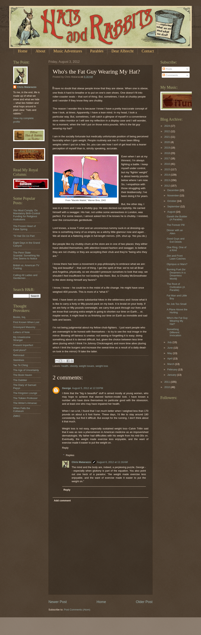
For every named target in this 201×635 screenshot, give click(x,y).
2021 (167, 136)
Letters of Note (21, 332)
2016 (167, 163)
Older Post (144, 602)
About (40, 51)
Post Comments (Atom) (77, 609)
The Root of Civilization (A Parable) (176, 287)
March (171, 364)
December (173, 190)
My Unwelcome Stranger (21, 339)
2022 (167, 131)
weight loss (102, 365)
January (172, 374)
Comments (170, 75)
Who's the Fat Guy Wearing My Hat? (177, 320)
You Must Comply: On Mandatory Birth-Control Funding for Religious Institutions (26, 215)
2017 (167, 158)
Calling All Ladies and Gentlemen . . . (25, 277)
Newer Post (57, 602)
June (170, 347)
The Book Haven (22, 375)
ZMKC (16, 416)
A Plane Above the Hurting (177, 311)
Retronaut (18, 355)
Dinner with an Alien (175, 232)
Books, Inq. (19, 317)
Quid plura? (19, 350)
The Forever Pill (176, 224)
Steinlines (18, 360)
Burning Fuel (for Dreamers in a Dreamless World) (176, 274)
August (171, 211)
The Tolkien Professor (25, 398)
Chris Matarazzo (81, 462)
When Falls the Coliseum (21, 410)
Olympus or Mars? (177, 264)
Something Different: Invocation (174, 332)
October (172, 201)
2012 (167, 185)
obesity (74, 365)
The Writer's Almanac (25, 403)
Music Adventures (67, 51)
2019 (167, 147)
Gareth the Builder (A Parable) (177, 218)
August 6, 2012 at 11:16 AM (112, 462)
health (64, 365)
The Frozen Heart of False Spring (24, 227)
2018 (167, 153)
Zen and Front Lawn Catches (176, 257)
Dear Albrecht (122, 51)
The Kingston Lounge (25, 393)
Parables (96, 51)
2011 (167, 381)
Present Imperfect (23, 345)
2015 (167, 169)
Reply (65, 447)
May (170, 353)
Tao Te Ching (20, 365)
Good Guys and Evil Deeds (175, 240)
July (169, 342)
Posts (167, 68)
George (66, 388)
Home (22, 51)
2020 (167, 142)
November (173, 195)
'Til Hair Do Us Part (24, 235)
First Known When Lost (26, 322)
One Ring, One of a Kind (176, 249)
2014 (167, 174)
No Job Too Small (176, 303)
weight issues (86, 365)
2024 (167, 125)
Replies (70, 455)
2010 (167, 387)
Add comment (62, 500)
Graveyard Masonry (24, 327)
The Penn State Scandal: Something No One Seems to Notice (26, 255)
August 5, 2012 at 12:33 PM (87, 388)
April (170, 358)
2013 (167, 180)
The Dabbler (20, 380)
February (172, 369)
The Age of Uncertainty (26, 370)
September (173, 206)
